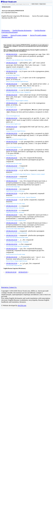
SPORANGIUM (11, 54)
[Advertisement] (17, 25)
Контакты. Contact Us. (9, 287)
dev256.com (22, 305)
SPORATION (23, 272)
